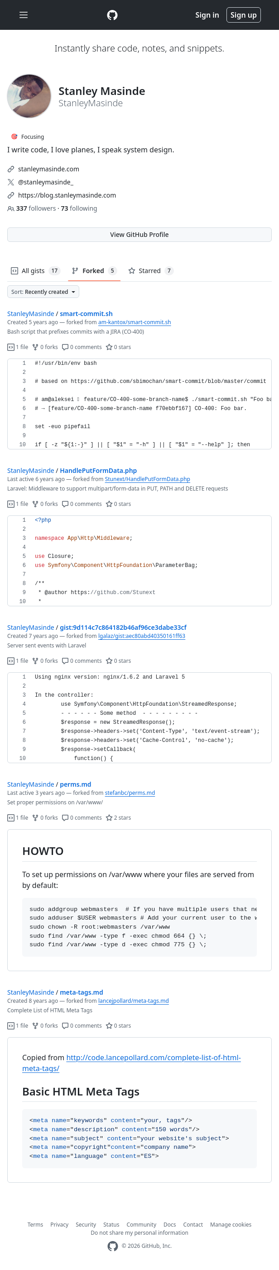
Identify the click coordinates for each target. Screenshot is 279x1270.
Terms (35, 1224)
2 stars (118, 817)
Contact (193, 1224)
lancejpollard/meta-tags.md (133, 1001)
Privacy (59, 1224)
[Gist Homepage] (112, 14)
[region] (139, 404)
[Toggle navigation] (23, 15)
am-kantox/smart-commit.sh (134, 322)
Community (141, 1224)
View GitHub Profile (139, 234)
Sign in (207, 15)
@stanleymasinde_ (45, 182)
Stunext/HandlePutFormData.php (147, 479)
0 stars (118, 347)
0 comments (82, 347)
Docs (170, 1224)
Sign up (244, 15)
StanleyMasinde (30, 313)
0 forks (45, 347)
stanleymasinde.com (48, 169)
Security (86, 1224)
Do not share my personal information (139, 1233)
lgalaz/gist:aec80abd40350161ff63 (141, 636)
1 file (17, 347)
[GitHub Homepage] (112, 1246)
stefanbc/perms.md (130, 793)
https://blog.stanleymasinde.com (67, 195)
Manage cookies (230, 1224)
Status (111, 1224)
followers (32, 208)
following (79, 208)
